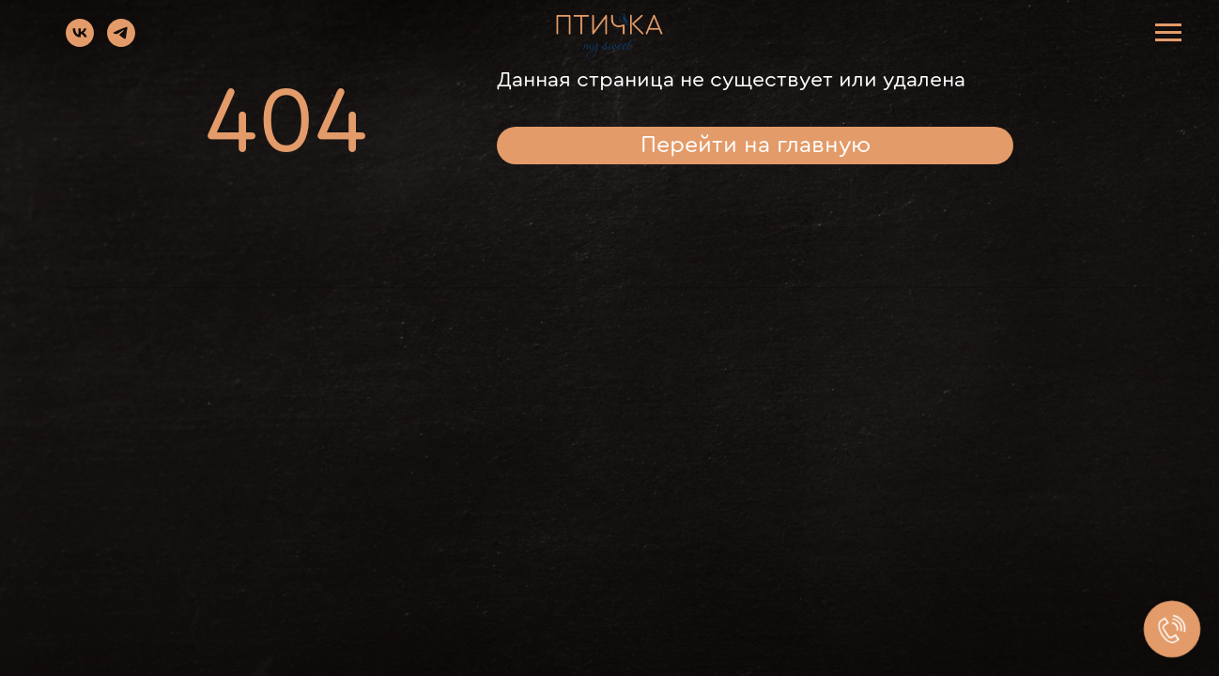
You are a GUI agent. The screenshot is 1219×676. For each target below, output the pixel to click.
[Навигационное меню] (1168, 32)
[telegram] (121, 42)
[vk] (80, 42)
